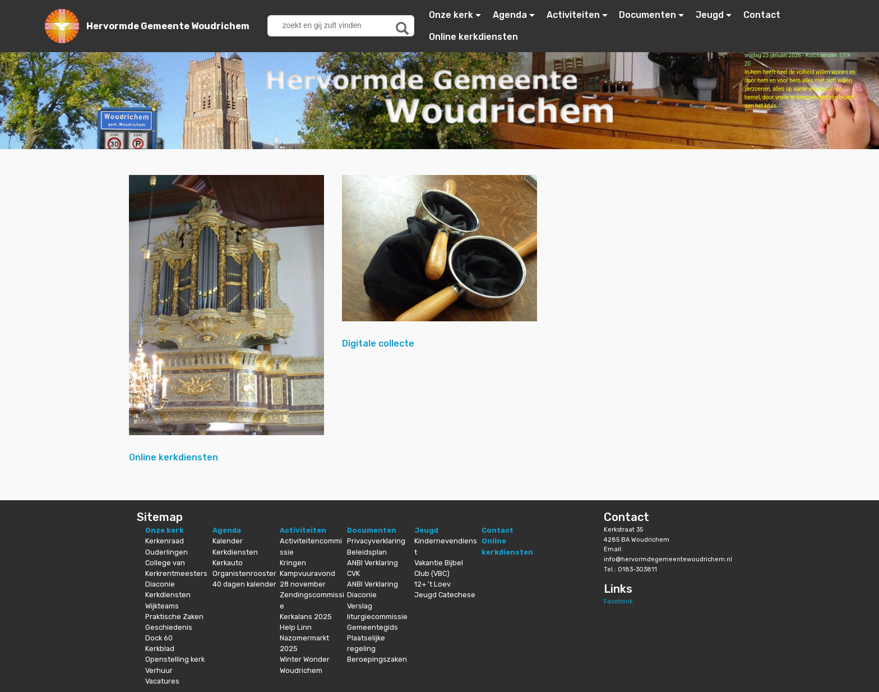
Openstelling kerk (175, 659)
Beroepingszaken (377, 659)
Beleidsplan (367, 552)
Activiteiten (573, 15)
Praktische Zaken (174, 616)
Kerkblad (159, 648)
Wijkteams (162, 606)
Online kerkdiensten (473, 36)
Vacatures (162, 681)
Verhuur (159, 670)
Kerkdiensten (168, 594)
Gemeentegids (372, 627)
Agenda (510, 15)
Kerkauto (227, 563)
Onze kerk (451, 15)
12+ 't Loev (432, 584)
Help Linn (296, 627)
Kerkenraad (164, 541)
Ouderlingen (166, 552)
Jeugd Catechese (444, 594)
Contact (761, 15)
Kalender (227, 541)
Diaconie (160, 584)
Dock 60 (159, 638)
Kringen (293, 563)
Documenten (647, 15)
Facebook (618, 601)
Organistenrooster (244, 573)
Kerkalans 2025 (306, 616)
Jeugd (710, 15)
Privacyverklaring (376, 541)
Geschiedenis (168, 627)
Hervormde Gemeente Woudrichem (167, 26)
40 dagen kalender (244, 584)
